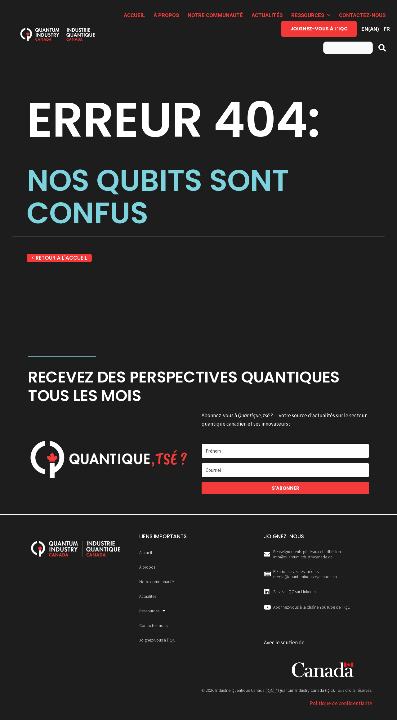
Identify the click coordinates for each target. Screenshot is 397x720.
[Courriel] (285, 470)
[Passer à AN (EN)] (370, 29)
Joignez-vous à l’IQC (319, 28)
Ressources (310, 15)
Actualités (267, 15)
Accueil (134, 15)
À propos (166, 15)
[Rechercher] (382, 48)
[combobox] (348, 48)
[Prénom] (285, 451)
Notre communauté (215, 15)
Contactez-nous (362, 15)
